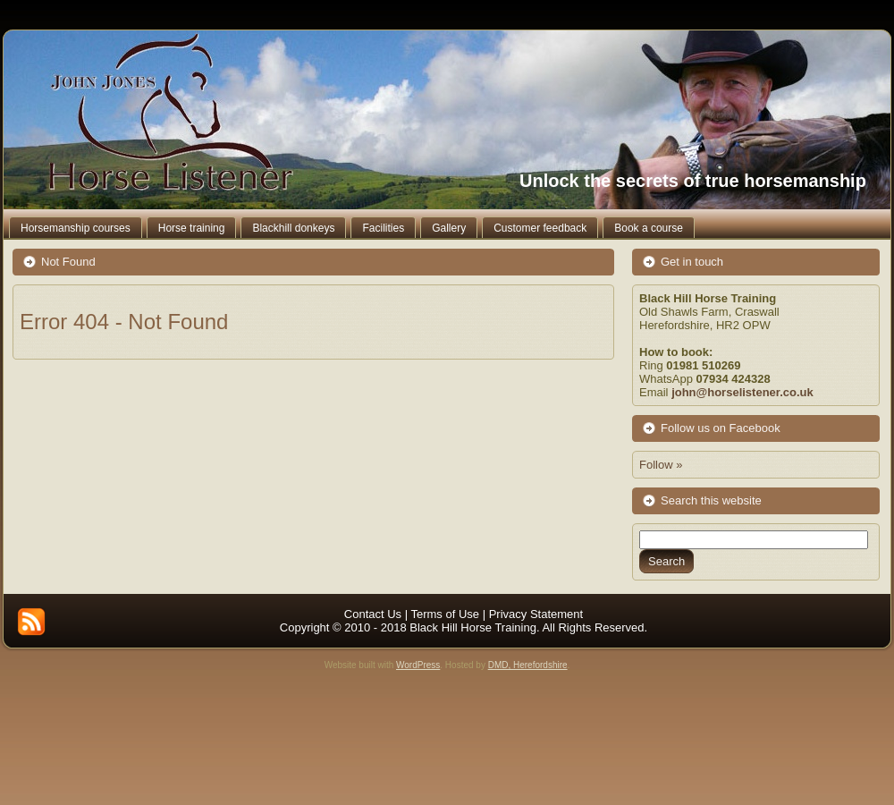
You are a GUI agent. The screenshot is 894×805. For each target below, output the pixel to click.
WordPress (418, 665)
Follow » (660, 464)
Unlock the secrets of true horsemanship (692, 181)
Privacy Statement (536, 614)
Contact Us (372, 614)
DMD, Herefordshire (528, 665)
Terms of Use (444, 614)
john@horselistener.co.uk (742, 392)
